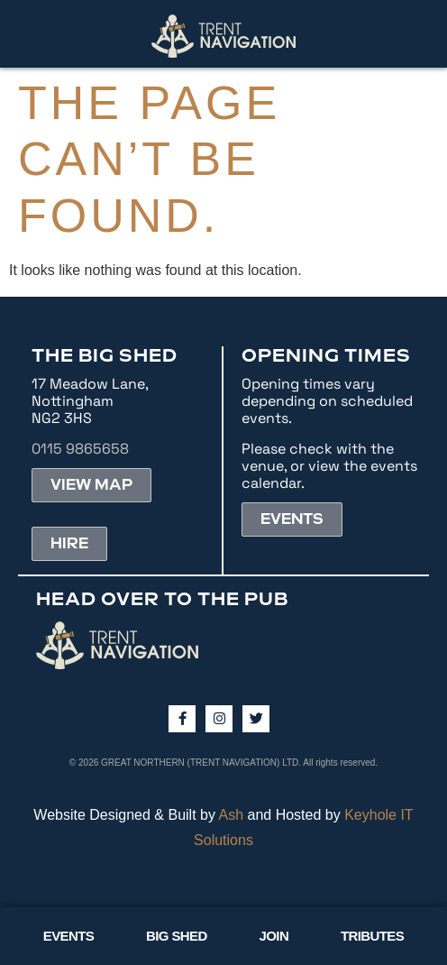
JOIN (274, 935)
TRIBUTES (372, 935)
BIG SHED (176, 935)
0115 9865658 (80, 448)
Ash (231, 815)
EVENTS (68, 935)
